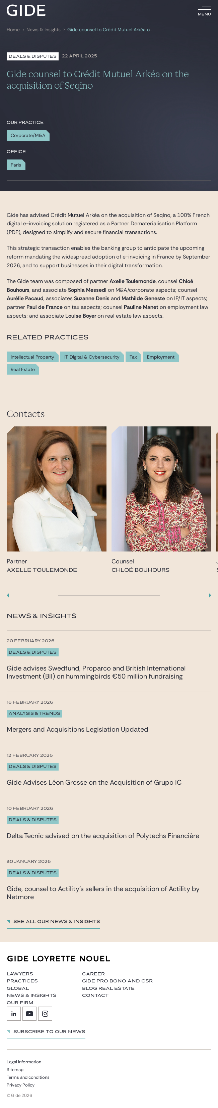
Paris (16, 165)
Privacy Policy (20, 1085)
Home (13, 29)
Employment (160, 357)
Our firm (20, 1003)
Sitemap (15, 1069)
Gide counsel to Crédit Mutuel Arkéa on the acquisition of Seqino (110, 29)
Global (18, 988)
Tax (133, 357)
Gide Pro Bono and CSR (117, 981)
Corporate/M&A (28, 135)
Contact (95, 995)
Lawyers (20, 974)
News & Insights (43, 29)
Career (93, 974)
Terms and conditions (28, 1077)
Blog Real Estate (108, 988)
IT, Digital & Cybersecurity (92, 357)
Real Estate (23, 369)
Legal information (24, 1062)
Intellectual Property (32, 357)
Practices (22, 981)
